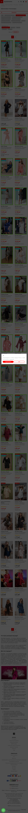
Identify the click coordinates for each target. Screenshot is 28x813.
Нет (19, 361)
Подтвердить (8, 361)
